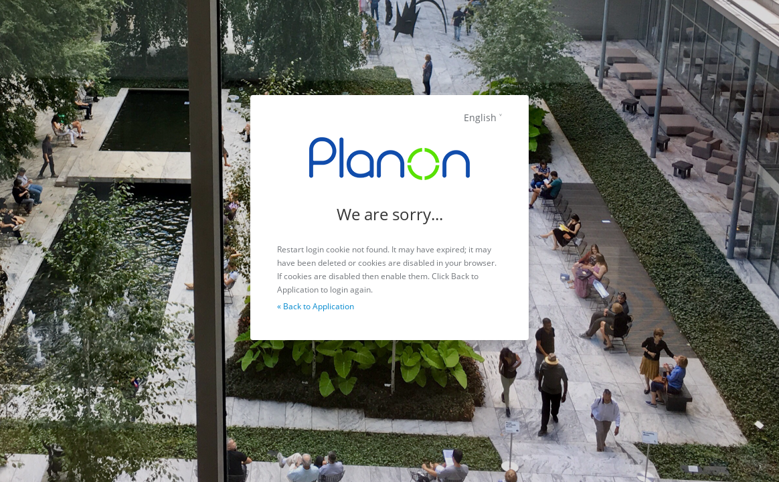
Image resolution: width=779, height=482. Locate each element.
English (480, 117)
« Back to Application (315, 306)
